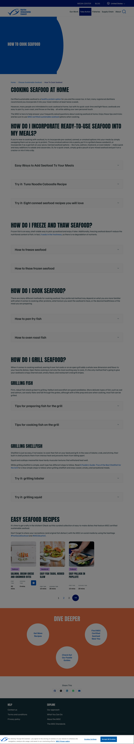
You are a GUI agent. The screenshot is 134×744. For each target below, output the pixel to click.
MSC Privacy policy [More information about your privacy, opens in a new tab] (63, 741)
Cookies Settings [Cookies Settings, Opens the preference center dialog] (90, 739)
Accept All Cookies (108, 739)
